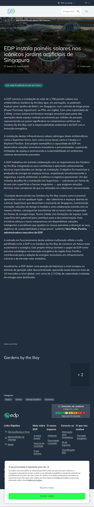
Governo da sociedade (39, 444)
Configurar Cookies (61, 478)
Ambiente (52, 435)
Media (11, 444)
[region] (47, 482)
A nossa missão (37, 436)
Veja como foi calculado (71, 416)
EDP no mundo (66, 3)
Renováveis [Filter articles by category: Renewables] (49, 399)
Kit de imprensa (66, 443)
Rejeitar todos (47, 487)
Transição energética (82, 436)
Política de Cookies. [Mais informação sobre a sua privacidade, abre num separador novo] (34, 480)
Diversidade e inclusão (53, 441)
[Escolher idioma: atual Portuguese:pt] (85, 3)
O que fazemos (37, 452)
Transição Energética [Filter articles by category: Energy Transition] (33, 399)
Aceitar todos (47, 496)
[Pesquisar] (78, 11)
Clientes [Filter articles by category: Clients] (18, 399)
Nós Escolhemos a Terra (19, 432)
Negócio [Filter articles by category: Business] (8, 399)
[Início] (7, 20)
